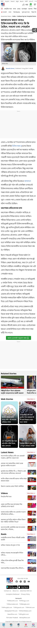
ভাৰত (18, 9)
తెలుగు (21, 1)
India (14, 16)
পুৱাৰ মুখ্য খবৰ (26, 12)
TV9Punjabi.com (7, 607)
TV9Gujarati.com (18, 607)
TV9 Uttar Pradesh (12, 617)
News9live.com (12, 614)
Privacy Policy (25, 594)
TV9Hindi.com (30, 607)
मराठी (26, 1)
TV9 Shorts (16, 12)
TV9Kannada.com (12, 604)
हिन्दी (2, 1)
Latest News (7, 452)
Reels (3, 534)
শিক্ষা (35, 9)
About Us (16, 591)
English (7, 1)
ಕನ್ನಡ (17, 1)
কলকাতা (27, 181)
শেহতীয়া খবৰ (8, 9)
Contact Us (7, 591)
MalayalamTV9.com (11, 611)
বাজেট (5, 12)
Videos (4, 493)
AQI (26, 5)
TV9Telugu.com (24, 601)
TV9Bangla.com (24, 604)
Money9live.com (24, 617)
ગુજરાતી (31, 1)
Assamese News (6, 16)
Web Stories (7, 399)
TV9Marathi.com (12, 601)
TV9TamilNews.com (25, 611)
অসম (14, 9)
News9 (12, 1)
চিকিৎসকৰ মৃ (17, 146)
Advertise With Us (26, 591)
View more (31, 399)
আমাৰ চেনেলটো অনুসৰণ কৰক (18, 338)
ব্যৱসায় (30, 9)
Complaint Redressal (12, 594)
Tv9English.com (23, 614)
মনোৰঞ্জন (24, 9)
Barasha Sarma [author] (10, 68)
